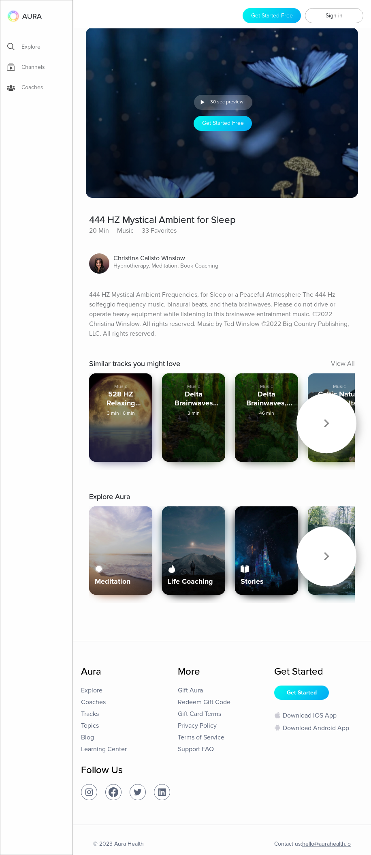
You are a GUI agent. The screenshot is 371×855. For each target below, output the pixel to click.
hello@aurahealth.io (326, 843)
